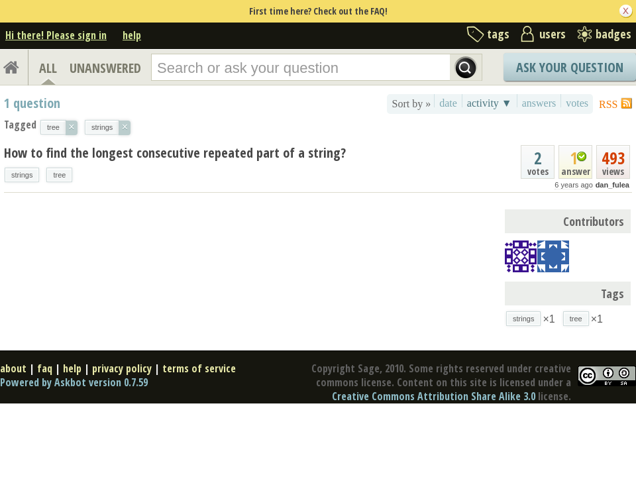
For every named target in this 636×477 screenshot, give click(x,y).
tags (498, 34)
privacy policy (122, 368)
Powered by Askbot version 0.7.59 (74, 382)
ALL (48, 68)
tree (59, 175)
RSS (608, 104)
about (13, 368)
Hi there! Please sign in (56, 35)
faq (44, 368)
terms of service (199, 368)
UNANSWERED (105, 68)
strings (21, 175)
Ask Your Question (569, 67)
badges (613, 34)
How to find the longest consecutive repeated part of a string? (175, 153)
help (132, 35)
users (552, 34)
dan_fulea (612, 185)
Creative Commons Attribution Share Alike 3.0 (433, 396)
